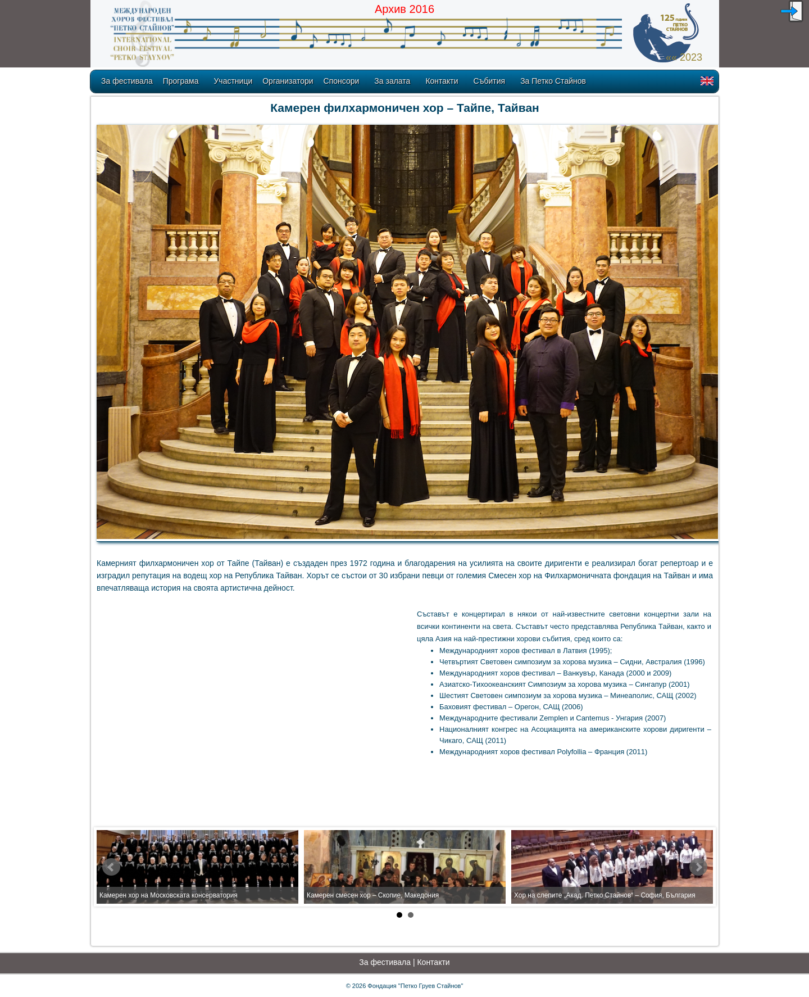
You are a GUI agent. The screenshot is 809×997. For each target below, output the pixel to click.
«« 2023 (684, 57)
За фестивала (127, 80)
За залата (392, 80)
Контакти (441, 80)
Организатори (287, 80)
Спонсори (342, 80)
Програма (181, 80)
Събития (490, 80)
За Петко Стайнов (553, 80)
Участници (232, 80)
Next (698, 867)
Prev (111, 867)
